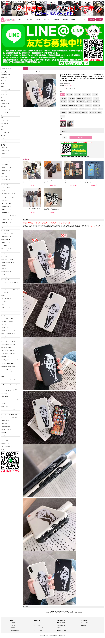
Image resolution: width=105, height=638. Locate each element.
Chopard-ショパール (6, 443)
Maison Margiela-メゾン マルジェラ (9, 197)
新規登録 (92, 19)
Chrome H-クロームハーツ (7, 179)
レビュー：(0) (64, 88)
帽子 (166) (3, 100)
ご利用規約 (13, 625)
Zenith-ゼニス (4, 406)
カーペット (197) (4, 120)
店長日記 (37, 19)
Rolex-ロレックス (5, 356)
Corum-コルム (4, 396)
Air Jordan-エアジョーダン (7, 245)
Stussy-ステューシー (6, 242)
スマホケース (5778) (5, 74)
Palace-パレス (4, 301)
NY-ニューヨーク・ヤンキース (8, 304)
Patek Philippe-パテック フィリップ (9, 353)
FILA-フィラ (4, 268)
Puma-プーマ (4, 274)
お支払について (61, 622)
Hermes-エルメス (5, 156)
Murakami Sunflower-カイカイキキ (9, 341)
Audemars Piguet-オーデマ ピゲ (8, 363)
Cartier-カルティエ (5, 187)
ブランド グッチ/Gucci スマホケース (31, 208)
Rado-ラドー (4, 423)
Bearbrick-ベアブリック (6, 219)
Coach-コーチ (4, 182)
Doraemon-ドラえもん (6, 313)
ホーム (19, 19)
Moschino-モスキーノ (6, 230)
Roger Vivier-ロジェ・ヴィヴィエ (8, 262)
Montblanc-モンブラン (6, 412)
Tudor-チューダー (5, 420)
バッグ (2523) (4, 77)
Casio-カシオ (4, 437)
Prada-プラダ (4, 173)
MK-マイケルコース (6, 248)
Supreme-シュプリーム (6, 167)
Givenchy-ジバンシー (6, 253)
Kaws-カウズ (4, 256)
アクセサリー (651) (5, 103)
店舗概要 (73, 19)
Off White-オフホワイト (6, 228)
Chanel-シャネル (5, 150)
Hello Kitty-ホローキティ (7, 338)
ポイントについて (38, 627)
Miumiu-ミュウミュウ (6, 236)
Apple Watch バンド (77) (6, 115)
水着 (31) (3, 126)
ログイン (84, 19)
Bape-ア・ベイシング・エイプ (8, 333)
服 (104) (2, 97)
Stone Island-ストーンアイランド (8, 344)
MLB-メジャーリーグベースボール (9, 330)
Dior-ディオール (5, 159)
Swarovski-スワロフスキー (7, 287)
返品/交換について (62, 630)
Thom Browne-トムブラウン (7, 259)
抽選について (37, 625)
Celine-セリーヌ (5, 161)
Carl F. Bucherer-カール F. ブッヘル (9, 417)
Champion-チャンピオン (6, 239)
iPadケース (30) (4, 112)
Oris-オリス (4, 449)
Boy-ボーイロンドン (6, 298)
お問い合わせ (56, 19)
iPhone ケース (39, 71)
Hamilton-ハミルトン (6, 429)
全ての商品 (29, 19)
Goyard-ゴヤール (5, 212)
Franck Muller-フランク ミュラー (8, 409)
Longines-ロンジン (5, 426)
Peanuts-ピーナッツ (5, 327)
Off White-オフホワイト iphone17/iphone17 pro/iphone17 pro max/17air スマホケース (51, 209)
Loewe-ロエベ (4, 164)
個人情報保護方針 (15, 630)
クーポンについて (38, 630)
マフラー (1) (3, 141)
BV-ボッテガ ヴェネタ (6, 279)
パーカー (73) (4, 91)
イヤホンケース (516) (5, 109)
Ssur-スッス (4, 324)
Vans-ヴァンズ (4, 292)
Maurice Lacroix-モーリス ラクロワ (9, 414)
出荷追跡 (46, 19)
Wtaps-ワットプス (5, 307)
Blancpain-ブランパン (6, 369)
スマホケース (32, 71)
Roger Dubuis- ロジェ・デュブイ (8, 366)
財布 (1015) (3, 80)
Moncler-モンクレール (6, 190)
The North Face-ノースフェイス (8, 170)
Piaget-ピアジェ (5, 376)
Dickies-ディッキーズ (6, 271)
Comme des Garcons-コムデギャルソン (10, 289)
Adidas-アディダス (5, 225)
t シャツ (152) (4, 94)
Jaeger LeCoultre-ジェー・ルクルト (9, 379)
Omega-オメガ (4, 393)
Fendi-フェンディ (5, 200)
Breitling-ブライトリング (7, 403)
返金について (61, 627)
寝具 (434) (3, 117)
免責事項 (13, 627)
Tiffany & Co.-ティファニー (7, 350)
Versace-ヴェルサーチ (6, 222)
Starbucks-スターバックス (7, 318)
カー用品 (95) (4, 135)
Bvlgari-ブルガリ (5, 184)
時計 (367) (3, 86)
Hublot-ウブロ (4, 382)
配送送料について (62, 625)
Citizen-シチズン (5, 440)
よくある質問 (65, 19)
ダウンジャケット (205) (6, 89)
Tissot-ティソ (4, 435)
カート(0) (99, 19)
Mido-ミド (3, 432)
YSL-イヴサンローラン (6, 203)
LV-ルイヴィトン (5, 147)
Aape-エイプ (4, 265)
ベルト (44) (3, 106)
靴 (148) (2, 83)
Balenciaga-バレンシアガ (7, 233)
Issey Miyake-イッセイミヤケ (8, 315)
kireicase (84, 625)
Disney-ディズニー (5, 310)
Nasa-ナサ (3, 336)
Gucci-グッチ (4, 153)
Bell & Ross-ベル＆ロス (6, 446)
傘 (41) (2, 138)
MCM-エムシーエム (6, 209)
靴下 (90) (3, 129)
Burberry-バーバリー (6, 206)
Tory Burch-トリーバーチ (7, 321)
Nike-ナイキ (4, 176)
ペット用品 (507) (4, 123)
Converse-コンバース (6, 347)
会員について (37, 622)
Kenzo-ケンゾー (5, 251)
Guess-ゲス (3, 295)
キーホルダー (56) (5, 132)
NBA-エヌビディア (5, 277)
